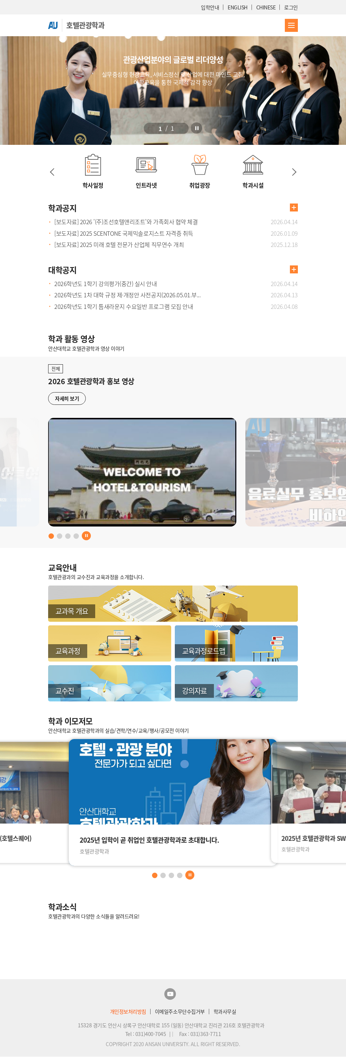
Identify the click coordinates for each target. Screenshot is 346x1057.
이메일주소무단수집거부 (180, 1011)
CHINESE (266, 7)
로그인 (291, 7)
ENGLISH (238, 7)
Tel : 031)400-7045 (146, 1033)
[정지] (204, 126)
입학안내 (210, 7)
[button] (158, 126)
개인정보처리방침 (128, 1011)
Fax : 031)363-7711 (200, 1033)
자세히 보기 (67, 398)
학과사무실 (225, 1011)
